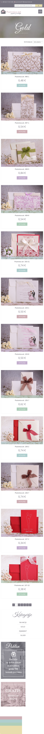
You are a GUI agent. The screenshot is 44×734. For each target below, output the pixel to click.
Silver (22, 635)
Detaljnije (22, 85)
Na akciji (22, 622)
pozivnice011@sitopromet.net (24, 2)
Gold (23, 627)
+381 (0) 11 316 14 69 (7, 2)
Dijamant (23, 631)
